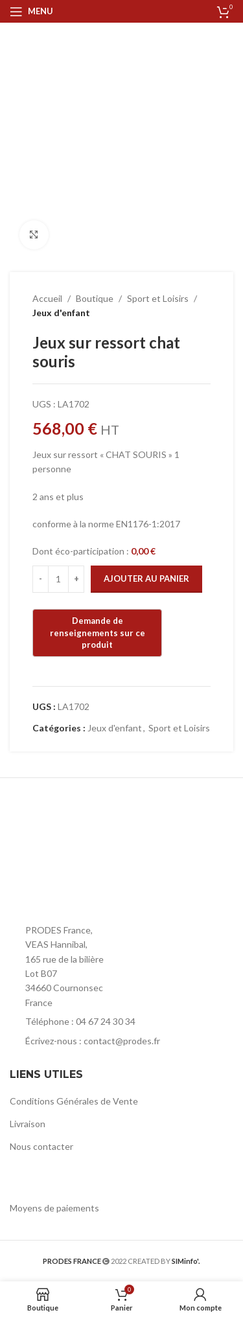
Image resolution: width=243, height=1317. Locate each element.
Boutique (94, 298)
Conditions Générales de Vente (74, 1100)
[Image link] (81, 889)
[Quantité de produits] (58, 579)
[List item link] (121, 1021)
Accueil (47, 298)
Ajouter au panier (146, 578)
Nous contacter (41, 1146)
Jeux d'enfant (61, 312)
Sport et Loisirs (158, 298)
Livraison (27, 1123)
